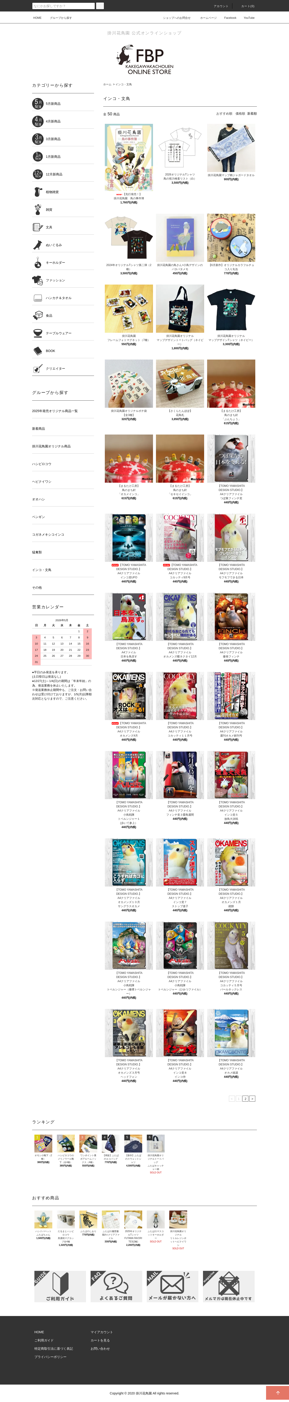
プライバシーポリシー (50, 1357)
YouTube (246, 17)
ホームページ (206, 17)
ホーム (107, 84)
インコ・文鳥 (123, 84)
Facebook (227, 17)
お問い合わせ (100, 1348)
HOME (37, 17)
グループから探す (58, 17)
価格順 (240, 113)
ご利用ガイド (44, 1340)
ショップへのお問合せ (174, 17)
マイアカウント (102, 1332)
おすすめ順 (224, 113)
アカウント (218, 6)
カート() (245, 6)
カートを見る (100, 1340)
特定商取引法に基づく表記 (53, 1348)
